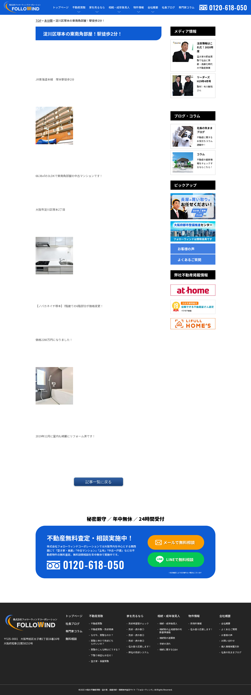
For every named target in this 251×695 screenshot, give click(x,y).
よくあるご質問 (189, 259)
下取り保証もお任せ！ (102, 655)
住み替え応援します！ (139, 646)
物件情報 (138, 7)
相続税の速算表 (167, 637)
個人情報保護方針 (230, 646)
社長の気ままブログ (231, 652)
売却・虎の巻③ (136, 640)
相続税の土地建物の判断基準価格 (170, 631)
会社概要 (153, 7)
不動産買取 (78, 7)
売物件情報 (196, 623)
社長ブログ (168, 7)
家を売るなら (97, 7)
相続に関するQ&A (168, 649)
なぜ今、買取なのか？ (102, 635)
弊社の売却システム (138, 652)
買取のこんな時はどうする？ (105, 649)
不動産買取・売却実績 (102, 629)
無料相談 (71, 639)
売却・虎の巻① (136, 629)
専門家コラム (186, 7)
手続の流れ (165, 643)
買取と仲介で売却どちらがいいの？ (102, 642)
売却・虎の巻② (136, 635)
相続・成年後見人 (119, 7)
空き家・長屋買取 (100, 661)
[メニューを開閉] (78, 11)
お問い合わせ (228, 640)
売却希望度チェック (138, 623)
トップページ (61, 7)
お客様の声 (186, 248)
